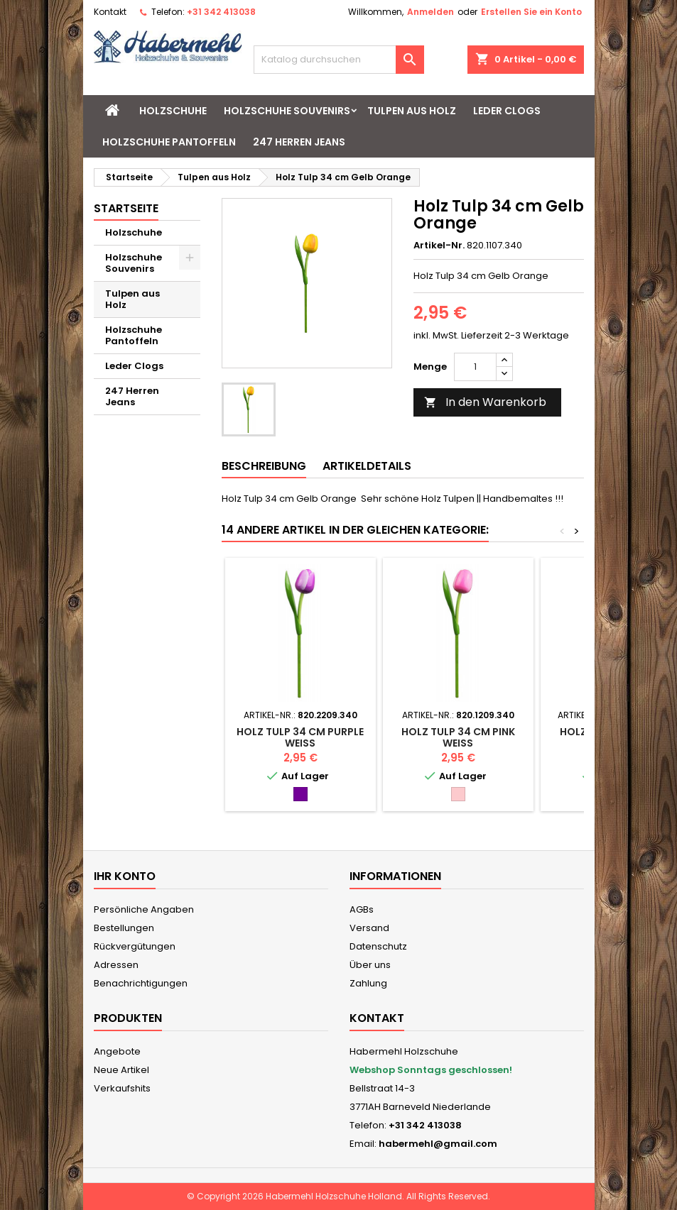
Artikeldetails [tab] (367, 466)
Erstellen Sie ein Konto (531, 12)
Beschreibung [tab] (264, 466)
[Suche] (339, 59)
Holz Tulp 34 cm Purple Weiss (300, 737)
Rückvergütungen (134, 946)
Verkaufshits (122, 1088)
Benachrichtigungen (141, 983)
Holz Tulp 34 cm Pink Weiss (458, 737)
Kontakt (110, 12)
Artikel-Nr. (439, 245)
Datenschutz (378, 946)
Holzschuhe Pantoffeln (169, 142)
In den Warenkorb (485, 402)
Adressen (116, 965)
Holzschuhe (173, 111)
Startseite (126, 208)
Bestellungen (124, 928)
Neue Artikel (121, 1070)
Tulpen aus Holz (411, 111)
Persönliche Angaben (144, 909)
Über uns (370, 965)
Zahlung (368, 983)
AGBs (362, 909)
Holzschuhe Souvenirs (287, 111)
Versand (369, 928)
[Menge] (475, 367)
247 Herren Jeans (299, 142)
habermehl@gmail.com (438, 1143)
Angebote (117, 1051)
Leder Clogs (507, 111)
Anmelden (430, 12)
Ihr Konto (125, 876)
